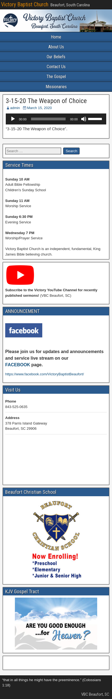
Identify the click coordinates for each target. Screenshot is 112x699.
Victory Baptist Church (24, 4)
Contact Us (56, 66)
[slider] (48, 119)
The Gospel (56, 76)
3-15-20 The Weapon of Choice (46, 101)
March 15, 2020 (39, 108)
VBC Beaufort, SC (95, 694)
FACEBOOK (17, 364)
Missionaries (56, 86)
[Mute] (83, 119)
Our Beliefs (56, 56)
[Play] (13, 119)
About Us (56, 46)
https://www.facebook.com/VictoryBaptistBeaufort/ (44, 374)
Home (56, 37)
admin (15, 108)
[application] (56, 118)
